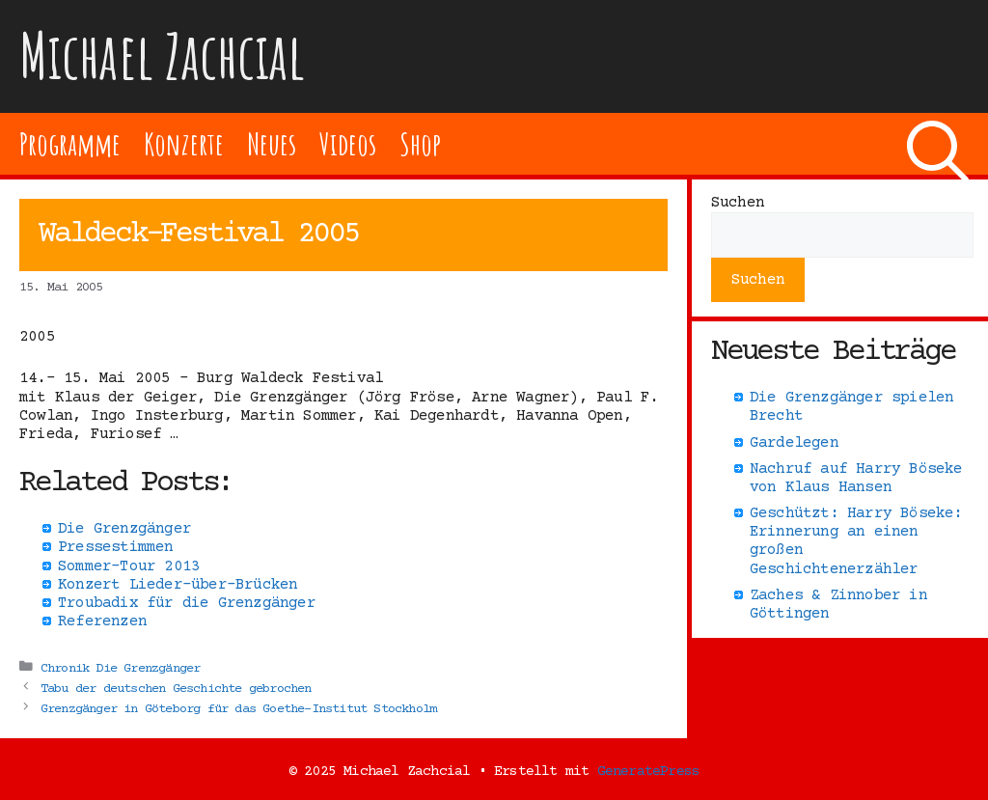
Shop (420, 143)
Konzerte (183, 143)
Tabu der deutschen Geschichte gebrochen (176, 688)
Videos (347, 143)
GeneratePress (648, 771)
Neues (271, 143)
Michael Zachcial (162, 55)
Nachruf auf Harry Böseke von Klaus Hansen (856, 478)
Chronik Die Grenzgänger (121, 668)
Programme (70, 143)
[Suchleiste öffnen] (937, 144)
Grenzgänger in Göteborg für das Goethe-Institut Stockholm (238, 708)
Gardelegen (794, 443)
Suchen (737, 202)
